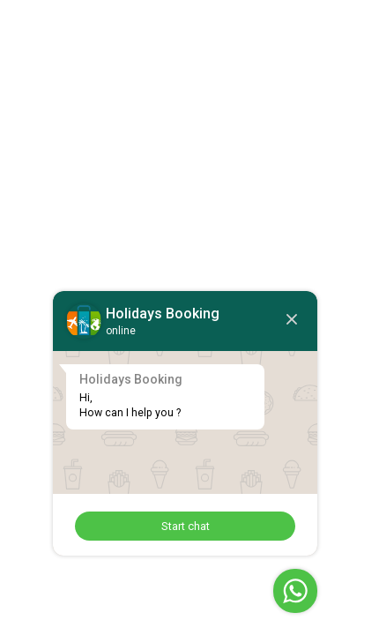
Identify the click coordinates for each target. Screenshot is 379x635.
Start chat (185, 526)
